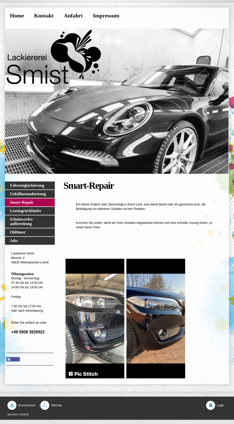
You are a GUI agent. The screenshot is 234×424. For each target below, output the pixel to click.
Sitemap (56, 405)
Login (220, 405)
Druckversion (27, 405)
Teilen (13, 359)
